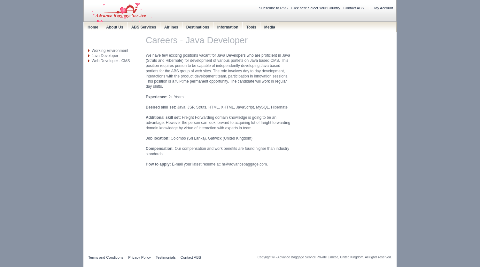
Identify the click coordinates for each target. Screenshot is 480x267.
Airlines (171, 27)
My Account (383, 8)
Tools (251, 27)
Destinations (197, 27)
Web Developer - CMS (111, 61)
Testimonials (166, 257)
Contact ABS (354, 8)
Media (269, 27)
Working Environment (110, 50)
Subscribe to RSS (273, 8)
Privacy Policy (139, 257)
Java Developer (105, 55)
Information (227, 27)
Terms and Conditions (105, 257)
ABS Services (143, 27)
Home (93, 27)
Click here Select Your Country (315, 8)
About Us (114, 27)
